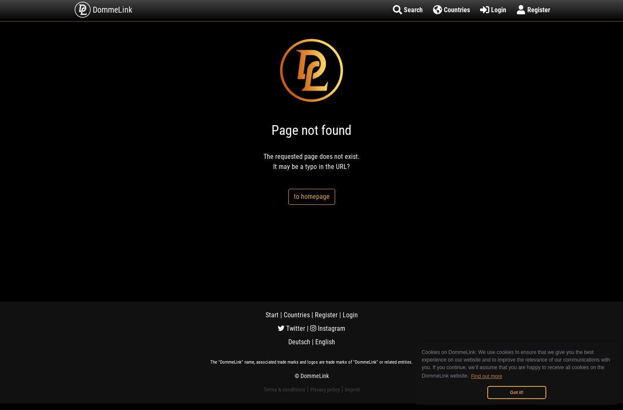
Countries (297, 315)
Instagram (327, 328)
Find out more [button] (486, 376)
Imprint (352, 389)
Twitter (291, 328)
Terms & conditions (284, 389)
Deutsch (299, 342)
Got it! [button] (517, 392)
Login (350, 315)
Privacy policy (325, 389)
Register (326, 315)
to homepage (312, 197)
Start (272, 315)
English (325, 342)
